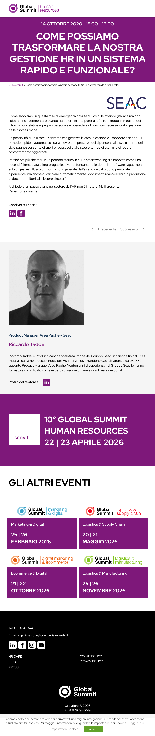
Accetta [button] (93, 729)
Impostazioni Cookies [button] (64, 729)
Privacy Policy (91, 661)
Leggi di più (136, 723)
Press (14, 667)
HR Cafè (15, 656)
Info (12, 662)
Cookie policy (91, 656)
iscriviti (22, 437)
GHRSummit (16, 85)
